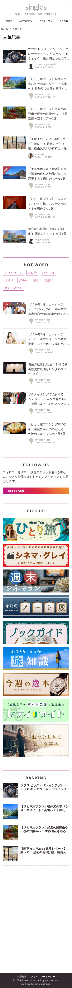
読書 (48, 280)
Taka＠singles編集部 (45, 64)
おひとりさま (13, 272)
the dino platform (40, 983)
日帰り (8, 280)
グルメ (23, 280)
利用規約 (22, 976)
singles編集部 (42, 239)
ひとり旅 (48, 272)
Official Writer (42, 94)
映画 (36, 280)
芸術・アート (13, 288)
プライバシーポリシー (43, 976)
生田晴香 (39, 154)
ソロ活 (32, 272)
